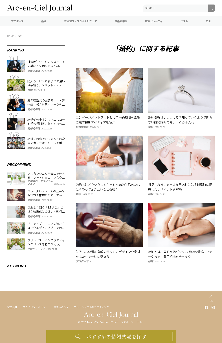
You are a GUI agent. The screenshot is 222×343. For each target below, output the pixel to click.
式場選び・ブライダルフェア (80, 21)
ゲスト (184, 21)
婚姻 (43, 21)
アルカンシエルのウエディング (91, 307)
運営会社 (12, 307)
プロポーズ (17, 21)
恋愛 (208, 21)
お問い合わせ (61, 307)
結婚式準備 (121, 21)
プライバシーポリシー (35, 307)
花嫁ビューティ (154, 21)
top (211, 300)
